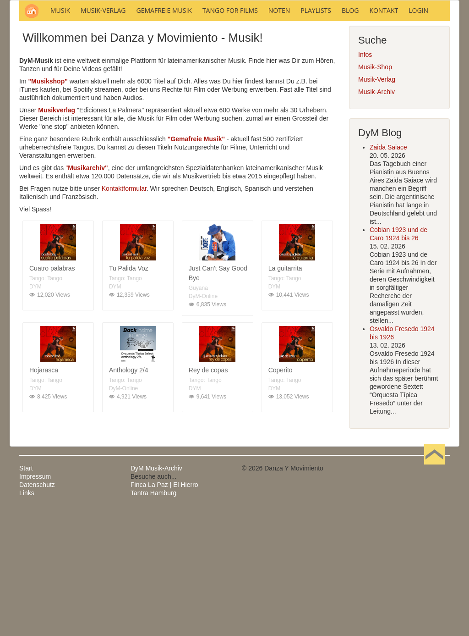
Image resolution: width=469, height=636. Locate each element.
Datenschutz (37, 608)
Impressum (35, 600)
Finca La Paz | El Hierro (164, 608)
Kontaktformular (124, 312)
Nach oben (434, 592)
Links (26, 616)
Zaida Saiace (388, 271)
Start (26, 592)
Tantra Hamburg (153, 616)
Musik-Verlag (376, 203)
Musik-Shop (375, 190)
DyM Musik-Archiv (156, 592)
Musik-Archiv (376, 215)
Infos (365, 178)
